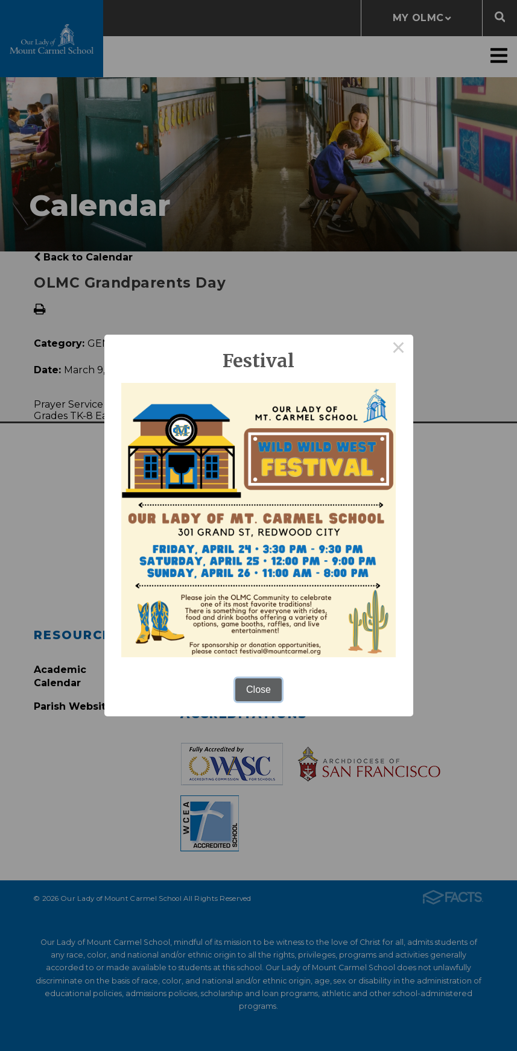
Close (258, 689)
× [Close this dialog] (399, 349)
